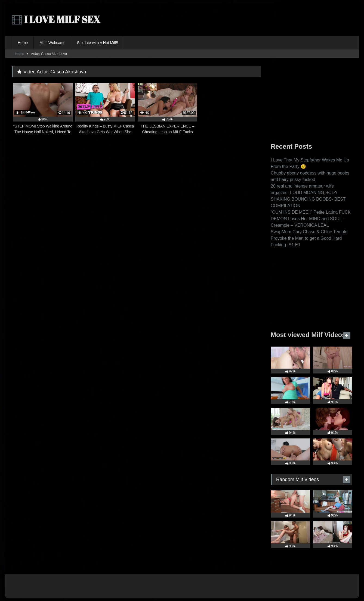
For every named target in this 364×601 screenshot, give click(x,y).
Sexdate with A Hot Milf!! (97, 43)
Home (23, 43)
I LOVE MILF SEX (56, 19)
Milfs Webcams (52, 43)
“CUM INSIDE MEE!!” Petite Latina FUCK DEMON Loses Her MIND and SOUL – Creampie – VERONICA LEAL (311, 219)
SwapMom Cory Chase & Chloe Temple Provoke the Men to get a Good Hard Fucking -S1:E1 (309, 238)
